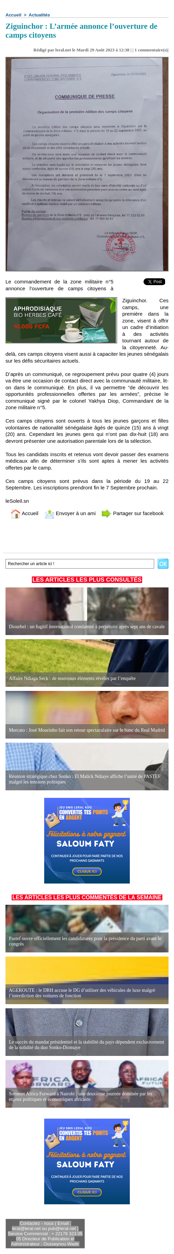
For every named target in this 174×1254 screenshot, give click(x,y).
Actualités (39, 14)
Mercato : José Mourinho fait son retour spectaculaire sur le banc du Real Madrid (87, 730)
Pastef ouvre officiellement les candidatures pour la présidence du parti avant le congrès (85, 941)
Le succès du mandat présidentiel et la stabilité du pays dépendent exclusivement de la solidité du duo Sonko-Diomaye (86, 1044)
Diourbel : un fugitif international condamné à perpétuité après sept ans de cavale (87, 626)
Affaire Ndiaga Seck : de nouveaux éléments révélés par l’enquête (72, 678)
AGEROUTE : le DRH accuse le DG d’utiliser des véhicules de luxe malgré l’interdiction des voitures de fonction (82, 993)
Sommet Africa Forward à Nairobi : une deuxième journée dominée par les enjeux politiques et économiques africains (80, 1096)
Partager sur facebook (132, 513)
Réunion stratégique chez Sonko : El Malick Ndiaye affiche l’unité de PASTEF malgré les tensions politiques (85, 779)
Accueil (13, 14)
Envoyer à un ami (70, 513)
